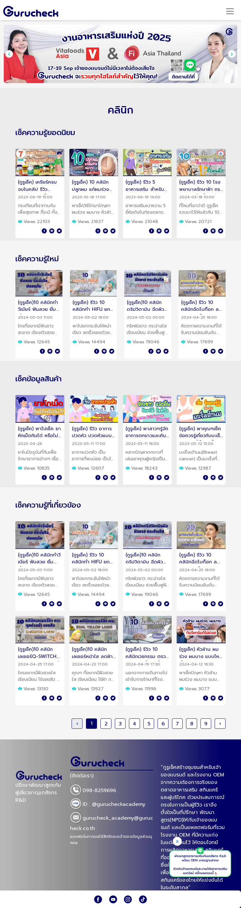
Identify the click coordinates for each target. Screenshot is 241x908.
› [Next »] (220, 724)
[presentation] (9, 54)
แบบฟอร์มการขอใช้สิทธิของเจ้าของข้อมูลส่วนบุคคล (111, 839)
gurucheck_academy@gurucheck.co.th (111, 822)
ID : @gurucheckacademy (107, 804)
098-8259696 (93, 791)
